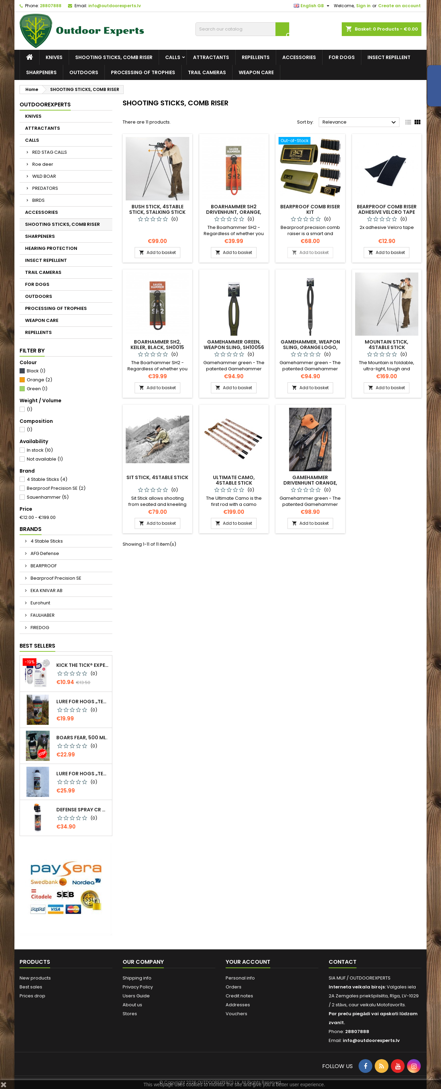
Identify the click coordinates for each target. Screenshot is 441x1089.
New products (35, 978)
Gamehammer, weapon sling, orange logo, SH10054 (310, 347)
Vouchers (236, 1013)
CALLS (172, 57)
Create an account (399, 6)
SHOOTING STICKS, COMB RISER (113, 57)
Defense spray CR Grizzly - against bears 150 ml (82, 809)
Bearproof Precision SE (56, 488)
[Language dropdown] (312, 6)
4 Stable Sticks (47, 479)
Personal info (240, 978)
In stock (40, 450)
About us (132, 1004)
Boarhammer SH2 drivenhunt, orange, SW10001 (233, 212)
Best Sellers (37, 646)
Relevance (360, 122)
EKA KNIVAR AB (46, 590)
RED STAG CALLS (49, 152)
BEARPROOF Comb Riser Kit (310, 209)
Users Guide (136, 996)
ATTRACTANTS (211, 57)
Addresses (238, 1004)
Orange (39, 379)
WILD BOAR (44, 176)
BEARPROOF (43, 566)
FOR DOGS (342, 57)
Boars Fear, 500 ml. (82, 737)
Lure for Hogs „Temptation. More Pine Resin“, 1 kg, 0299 (82, 773)
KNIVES (54, 57)
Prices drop (32, 996)
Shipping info (137, 978)
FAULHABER (42, 615)
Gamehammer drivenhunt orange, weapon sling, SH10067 (310, 483)
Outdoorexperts (45, 104)
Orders (233, 987)
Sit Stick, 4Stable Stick (157, 477)
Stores (130, 1013)
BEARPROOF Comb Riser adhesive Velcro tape (387, 209)
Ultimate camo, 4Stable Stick (234, 480)
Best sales (31, 987)
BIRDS (38, 200)
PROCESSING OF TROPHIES (143, 72)
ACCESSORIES (299, 57)
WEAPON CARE (256, 72)
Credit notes (239, 996)
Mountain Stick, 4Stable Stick (386, 344)
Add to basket (157, 252)
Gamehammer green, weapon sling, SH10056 (234, 344)
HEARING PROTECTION (51, 248)
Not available (45, 459)
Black (36, 371)
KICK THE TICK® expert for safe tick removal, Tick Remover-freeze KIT (82, 665)
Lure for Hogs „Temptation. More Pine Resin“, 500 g (82, 701)
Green (37, 388)
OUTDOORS (83, 72)
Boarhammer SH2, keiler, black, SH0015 (157, 344)
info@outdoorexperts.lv (114, 6)
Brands (31, 529)
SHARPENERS (41, 72)
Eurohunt (40, 603)
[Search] (242, 29)
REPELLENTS (256, 57)
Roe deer (42, 164)
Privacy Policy (138, 987)
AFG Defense (44, 553)
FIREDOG (39, 627)
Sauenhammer (48, 497)
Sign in (363, 6)
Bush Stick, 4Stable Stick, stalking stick (157, 209)
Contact (343, 962)
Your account (248, 962)
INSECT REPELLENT (389, 57)
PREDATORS (45, 188)
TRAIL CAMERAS (207, 72)
